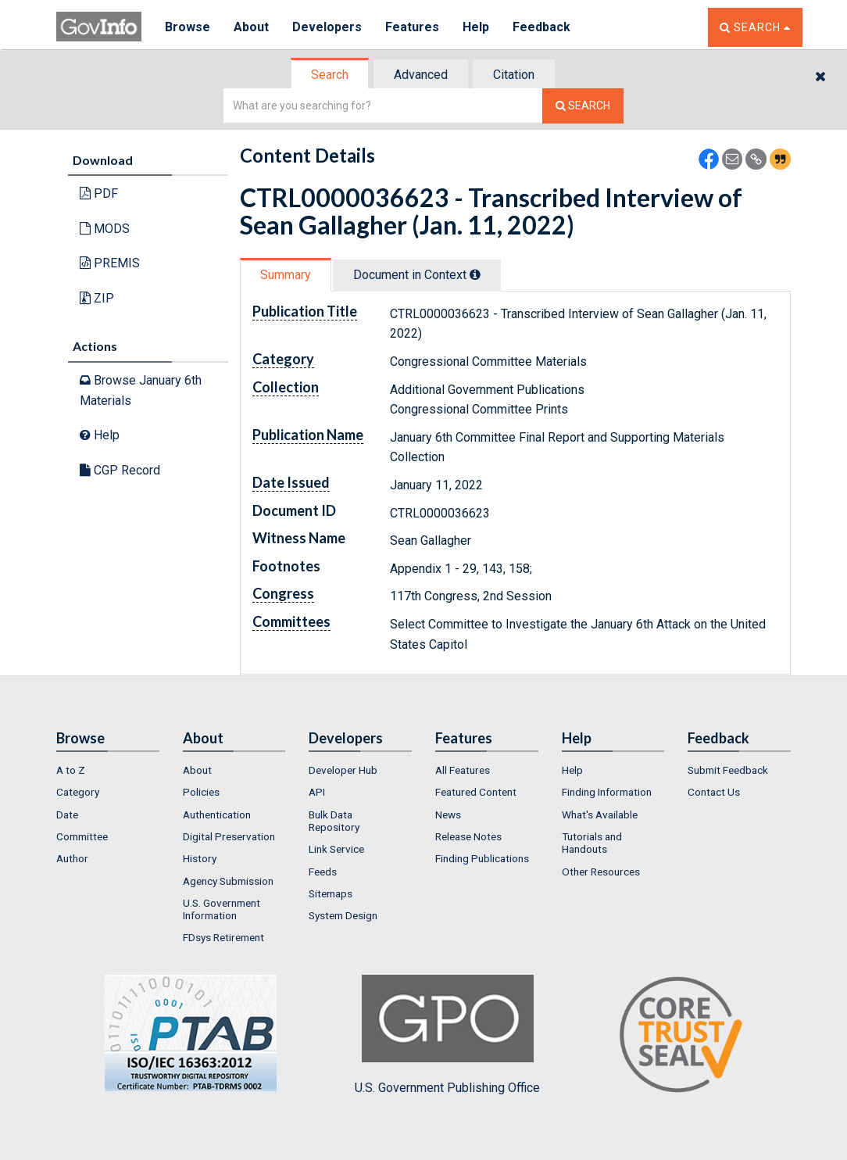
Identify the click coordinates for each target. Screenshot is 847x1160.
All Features (462, 770)
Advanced (421, 74)
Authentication (217, 814)
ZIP (97, 298)
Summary (285, 274)
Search (329, 74)
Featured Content (475, 792)
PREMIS (110, 263)
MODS (105, 228)
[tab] (330, 74)
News (448, 814)
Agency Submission (228, 881)
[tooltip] (475, 274)
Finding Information (607, 792)
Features (412, 27)
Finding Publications (482, 858)
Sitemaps (330, 893)
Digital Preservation (229, 836)
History (199, 858)
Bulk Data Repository (334, 820)
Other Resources (601, 871)
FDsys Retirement (223, 937)
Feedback (541, 27)
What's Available (600, 814)
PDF (99, 193)
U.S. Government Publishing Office (447, 1035)
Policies (201, 792)
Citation (513, 74)
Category (77, 792)
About (251, 27)
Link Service (336, 849)
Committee (82, 836)
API (317, 792)
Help (476, 27)
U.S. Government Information (221, 909)
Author (72, 858)
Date (67, 814)
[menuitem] (107, 770)
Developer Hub (343, 770)
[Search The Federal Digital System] (583, 106)
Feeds (323, 871)
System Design (343, 915)
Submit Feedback (728, 770)
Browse (187, 27)
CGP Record (120, 470)
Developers (327, 27)
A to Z (70, 770)
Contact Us (714, 792)
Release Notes (468, 836)
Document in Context (417, 274)
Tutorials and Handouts (592, 842)
